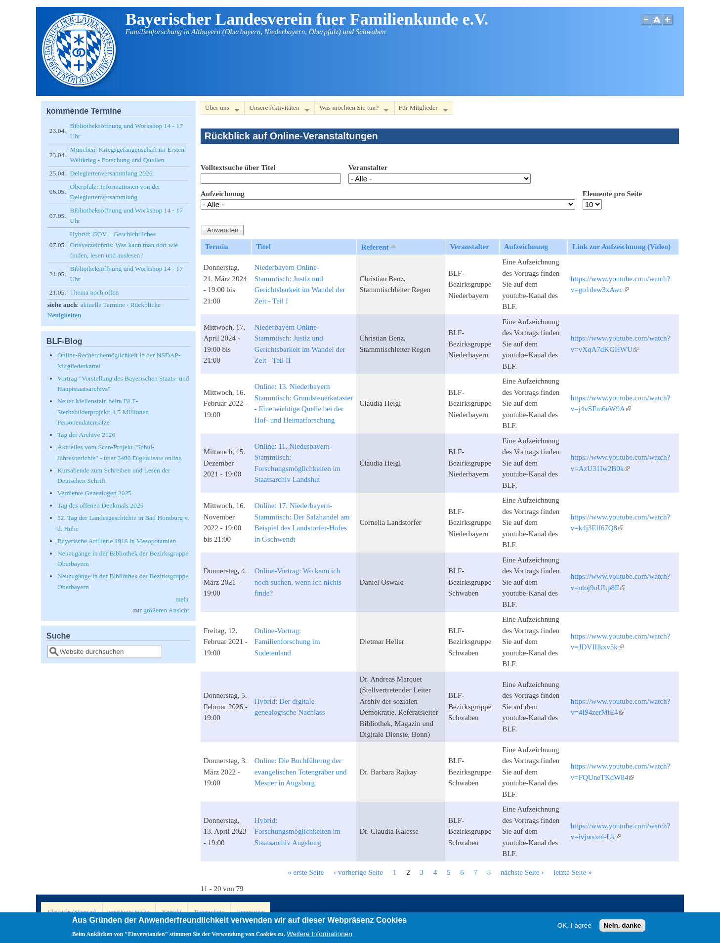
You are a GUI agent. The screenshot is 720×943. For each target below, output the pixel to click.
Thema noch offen (94, 292)
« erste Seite (306, 872)
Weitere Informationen (319, 936)
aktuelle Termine (103, 304)
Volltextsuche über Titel (238, 167)
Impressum (250, 911)
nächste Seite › (522, 872)
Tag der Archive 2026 (86, 434)
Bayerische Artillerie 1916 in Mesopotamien (116, 541)
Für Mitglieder (421, 109)
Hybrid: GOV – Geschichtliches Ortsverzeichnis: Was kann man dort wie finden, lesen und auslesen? (124, 244)
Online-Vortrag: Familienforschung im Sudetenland (287, 642)
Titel (263, 247)
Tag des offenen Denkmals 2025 (100, 505)
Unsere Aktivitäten (277, 109)
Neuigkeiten (64, 315)
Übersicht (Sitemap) (71, 911)
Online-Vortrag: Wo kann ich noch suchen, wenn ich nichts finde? (297, 582)
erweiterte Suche (129, 911)
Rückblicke (145, 304)
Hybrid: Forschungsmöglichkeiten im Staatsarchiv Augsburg (297, 831)
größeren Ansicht (166, 610)
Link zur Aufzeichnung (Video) (621, 247)
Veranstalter (367, 167)
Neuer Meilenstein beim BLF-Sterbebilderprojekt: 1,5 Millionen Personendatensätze (103, 411)
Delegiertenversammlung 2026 (111, 173)
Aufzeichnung (223, 194)
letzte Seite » (572, 872)
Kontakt (171, 911)
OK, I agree (574, 927)
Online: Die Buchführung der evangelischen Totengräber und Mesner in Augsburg (300, 772)
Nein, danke (622, 927)
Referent (379, 246)
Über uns (220, 109)
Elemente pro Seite (612, 194)
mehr (182, 599)
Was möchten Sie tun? (351, 109)
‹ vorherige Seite (358, 872)
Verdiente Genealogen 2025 (94, 493)
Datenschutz (209, 911)
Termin (216, 247)
